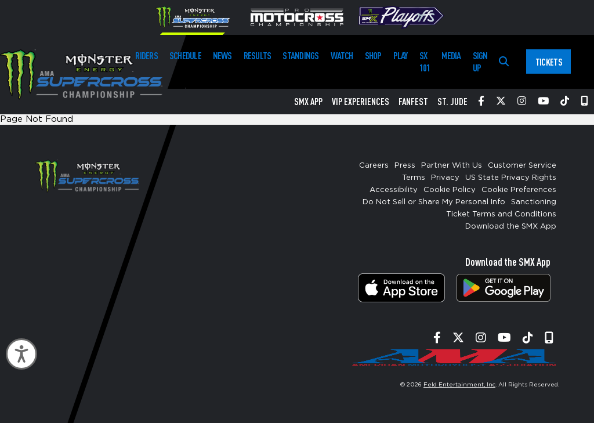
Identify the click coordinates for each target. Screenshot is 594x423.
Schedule (185, 55)
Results (257, 55)
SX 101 (424, 61)
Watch (342, 55)
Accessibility (394, 190)
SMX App (308, 101)
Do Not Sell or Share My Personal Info (434, 202)
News (222, 55)
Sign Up (480, 61)
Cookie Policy (449, 190)
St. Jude (452, 101)
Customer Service (522, 165)
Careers (374, 165)
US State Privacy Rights (510, 178)
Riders (146, 55)
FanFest (413, 101)
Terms (413, 178)
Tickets (548, 61)
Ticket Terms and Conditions (501, 214)
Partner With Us (451, 165)
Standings (300, 55)
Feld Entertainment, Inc (459, 385)
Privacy (445, 178)
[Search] (504, 61)
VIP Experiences (360, 101)
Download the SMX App (510, 226)
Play (400, 55)
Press (404, 165)
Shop (373, 55)
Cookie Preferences (518, 190)
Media (451, 55)
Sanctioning (533, 202)
